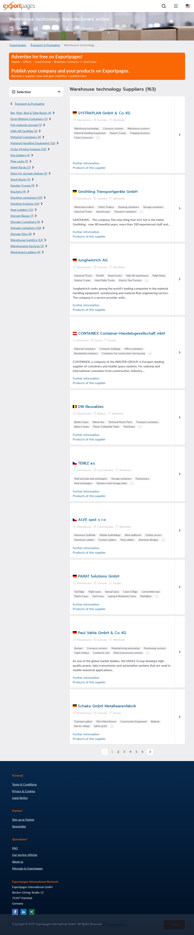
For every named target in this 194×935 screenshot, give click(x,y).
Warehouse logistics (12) (26, 240)
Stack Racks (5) (20, 179)
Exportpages (18, 45)
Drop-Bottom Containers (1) (29, 119)
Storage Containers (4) (25, 222)
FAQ (15, 848)
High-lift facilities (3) (23, 131)
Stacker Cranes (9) (22, 185)
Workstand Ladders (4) (25, 252)
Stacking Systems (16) (24, 203)
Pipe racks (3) (19, 161)
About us (17, 861)
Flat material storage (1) (26, 125)
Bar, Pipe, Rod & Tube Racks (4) (30, 113)
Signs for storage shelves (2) (28, 173)
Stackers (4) (18, 191)
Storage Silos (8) (21, 234)
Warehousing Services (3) (27, 246)
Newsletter (19, 826)
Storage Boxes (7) (21, 215)
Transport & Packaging (45, 45)
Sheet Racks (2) (20, 167)
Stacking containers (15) (26, 197)
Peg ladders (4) (20, 155)
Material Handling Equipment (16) (32, 143)
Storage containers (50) (25, 228)
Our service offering (24, 854)
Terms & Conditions (24, 784)
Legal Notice (20, 797)
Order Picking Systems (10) (28, 149)
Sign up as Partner (23, 819)
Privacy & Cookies (23, 791)
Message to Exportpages (27, 868)
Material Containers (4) (25, 137)
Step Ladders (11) (21, 209)
